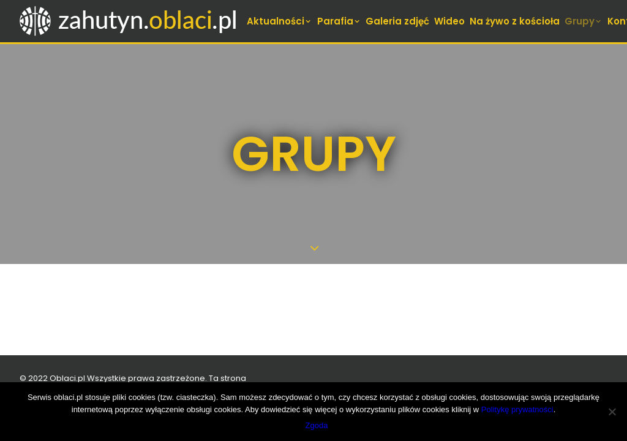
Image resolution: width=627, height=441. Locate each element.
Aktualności (279, 21)
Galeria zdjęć (397, 21)
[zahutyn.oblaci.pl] (129, 21)
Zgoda (317, 425)
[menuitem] (280, 21)
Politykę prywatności (517, 409)
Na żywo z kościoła (515, 21)
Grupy (584, 21)
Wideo (449, 21)
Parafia (339, 21)
